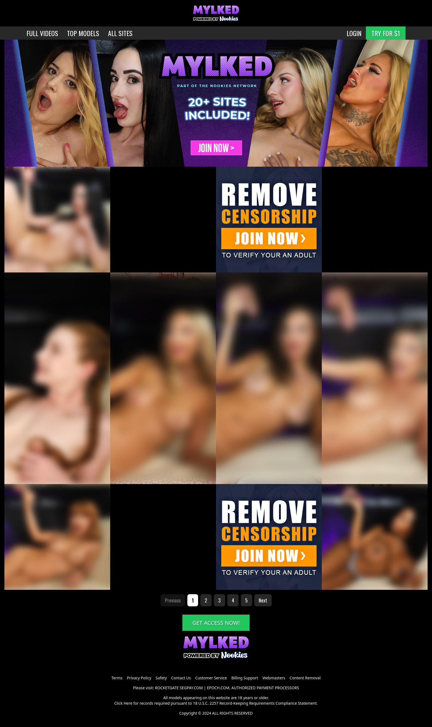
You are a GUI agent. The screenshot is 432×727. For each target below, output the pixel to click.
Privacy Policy (139, 677)
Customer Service (211, 677)
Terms (116, 677)
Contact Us (181, 677)
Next (263, 600)
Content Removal (305, 677)
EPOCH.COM (218, 687)
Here (128, 703)
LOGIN (354, 33)
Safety (161, 677)
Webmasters (274, 677)
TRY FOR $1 (385, 33)
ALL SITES (120, 33)
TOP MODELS (83, 33)
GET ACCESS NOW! (216, 622)
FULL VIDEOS (42, 33)
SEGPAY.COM (191, 687)
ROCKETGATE (167, 687)
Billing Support (244, 677)
